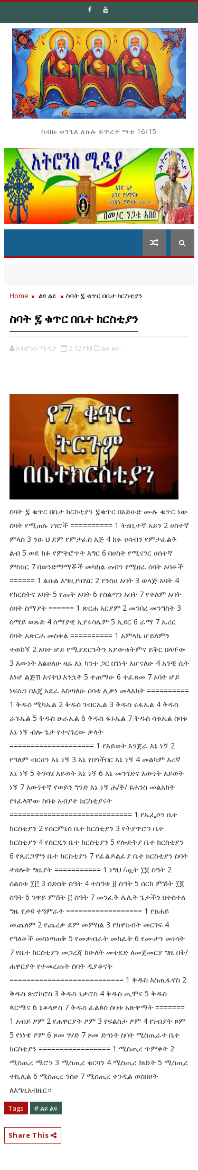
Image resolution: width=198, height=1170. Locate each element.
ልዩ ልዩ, (111, 348)
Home (19, 295)
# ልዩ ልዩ (46, 1108)
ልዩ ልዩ (47, 295)
